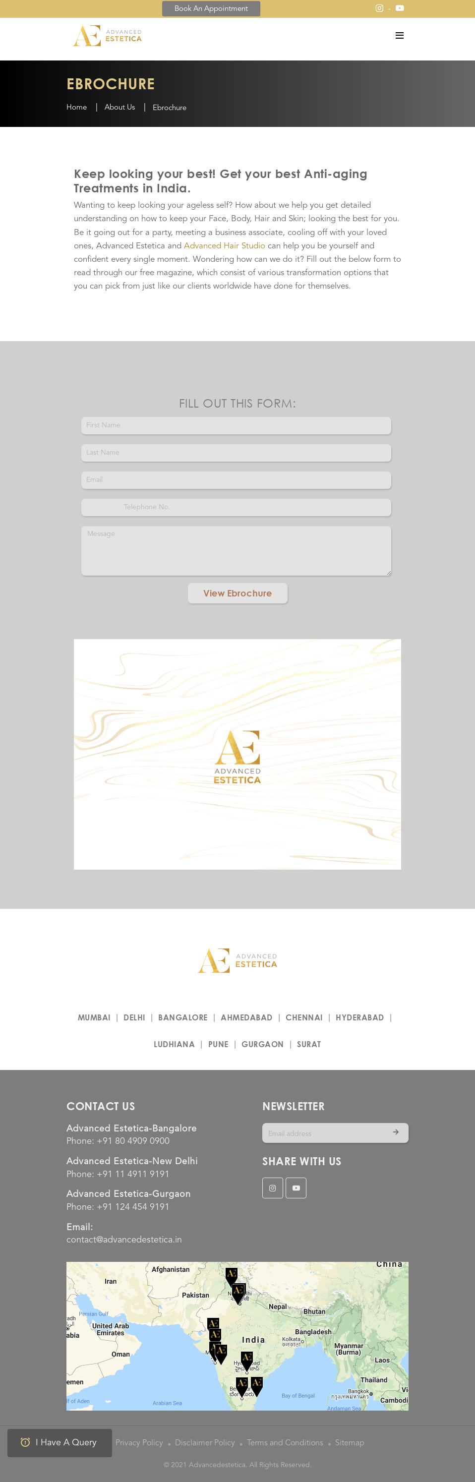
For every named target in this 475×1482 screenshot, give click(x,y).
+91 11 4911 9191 (133, 1174)
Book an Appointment (211, 9)
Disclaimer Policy (205, 1443)
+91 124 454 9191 (133, 1207)
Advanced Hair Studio (224, 246)
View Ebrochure (237, 593)
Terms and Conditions (285, 1443)
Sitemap (349, 1443)
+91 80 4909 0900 (133, 1141)
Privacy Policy (139, 1443)
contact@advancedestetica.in (124, 1240)
